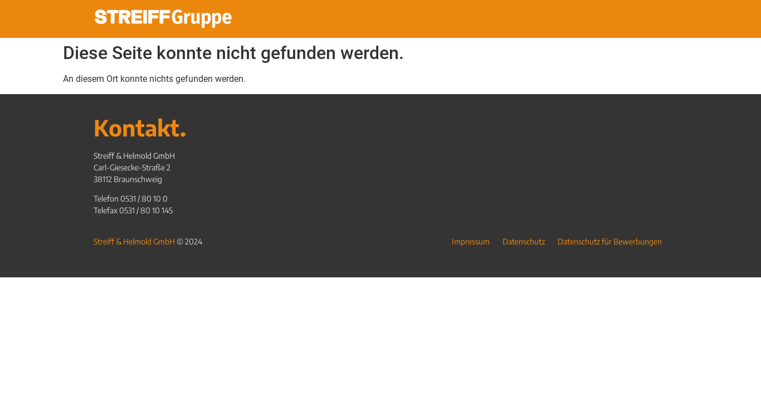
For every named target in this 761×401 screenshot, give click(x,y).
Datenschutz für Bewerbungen (610, 241)
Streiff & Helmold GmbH (134, 241)
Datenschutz (524, 241)
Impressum (471, 241)
